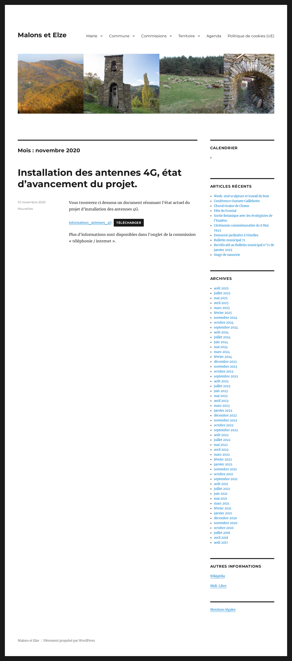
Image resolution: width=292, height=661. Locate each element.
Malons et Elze (42, 35)
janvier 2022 (223, 464)
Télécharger (128, 222)
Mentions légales (223, 610)
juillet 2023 (222, 386)
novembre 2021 (225, 469)
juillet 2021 (222, 489)
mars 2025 (222, 308)
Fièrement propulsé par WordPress (69, 641)
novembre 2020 (225, 523)
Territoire (186, 36)
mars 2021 (221, 503)
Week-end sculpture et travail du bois (241, 196)
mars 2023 (222, 406)
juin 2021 (220, 494)
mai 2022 (221, 445)
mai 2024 (221, 347)
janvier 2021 (223, 513)
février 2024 (223, 357)
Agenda (213, 36)
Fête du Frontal (225, 211)
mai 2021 (220, 499)
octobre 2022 (224, 425)
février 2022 (223, 459)
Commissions (154, 36)
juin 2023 (221, 391)
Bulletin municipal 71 (229, 240)
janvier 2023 (223, 411)
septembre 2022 (226, 430)
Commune (119, 36)
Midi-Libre (218, 586)
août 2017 (221, 543)
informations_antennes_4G (90, 222)
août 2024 (221, 332)
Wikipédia (217, 576)
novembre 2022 (225, 420)
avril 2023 (221, 401)
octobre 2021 (223, 474)
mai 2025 (221, 298)
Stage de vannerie (227, 255)
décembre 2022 (225, 415)
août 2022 (221, 435)
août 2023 (221, 381)
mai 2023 (220, 396)
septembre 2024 (226, 327)
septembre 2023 (226, 376)
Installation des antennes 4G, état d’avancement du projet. (100, 178)
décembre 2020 (225, 518)
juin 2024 (221, 342)
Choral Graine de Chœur (231, 206)
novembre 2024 (225, 318)
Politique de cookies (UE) (251, 36)
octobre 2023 (223, 371)
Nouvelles (25, 208)
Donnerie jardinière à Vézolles (236, 235)
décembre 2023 (225, 362)
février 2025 (223, 313)
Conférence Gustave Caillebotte (237, 201)
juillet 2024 (222, 337)
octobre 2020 (224, 528)
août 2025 (221, 288)
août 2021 (221, 484)
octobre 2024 (224, 323)
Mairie (91, 36)
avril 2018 (221, 538)
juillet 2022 (222, 440)
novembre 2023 (225, 367)
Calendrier (224, 148)
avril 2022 (221, 450)
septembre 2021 (225, 479)
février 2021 (222, 508)
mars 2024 (222, 352)
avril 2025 (221, 303)
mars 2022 (222, 455)
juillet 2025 (222, 293)
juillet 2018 (222, 533)
